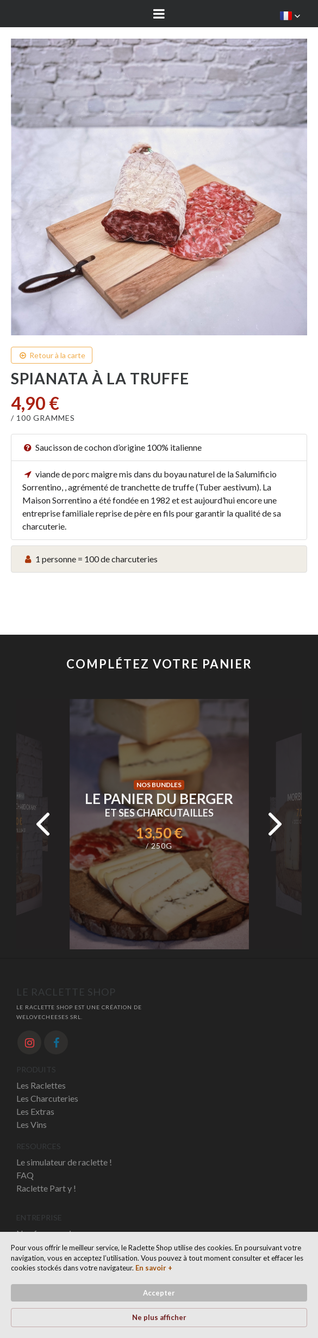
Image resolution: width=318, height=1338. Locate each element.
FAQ (25, 1175)
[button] (290, 16)
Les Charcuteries (47, 1098)
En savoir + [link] (153, 1267)
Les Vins (31, 1124)
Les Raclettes (41, 1085)
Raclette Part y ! (46, 1188)
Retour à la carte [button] (51, 355)
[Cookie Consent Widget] (159, 1285)
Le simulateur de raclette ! (64, 1162)
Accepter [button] (159, 1292)
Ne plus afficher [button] (159, 1317)
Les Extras (35, 1111)
